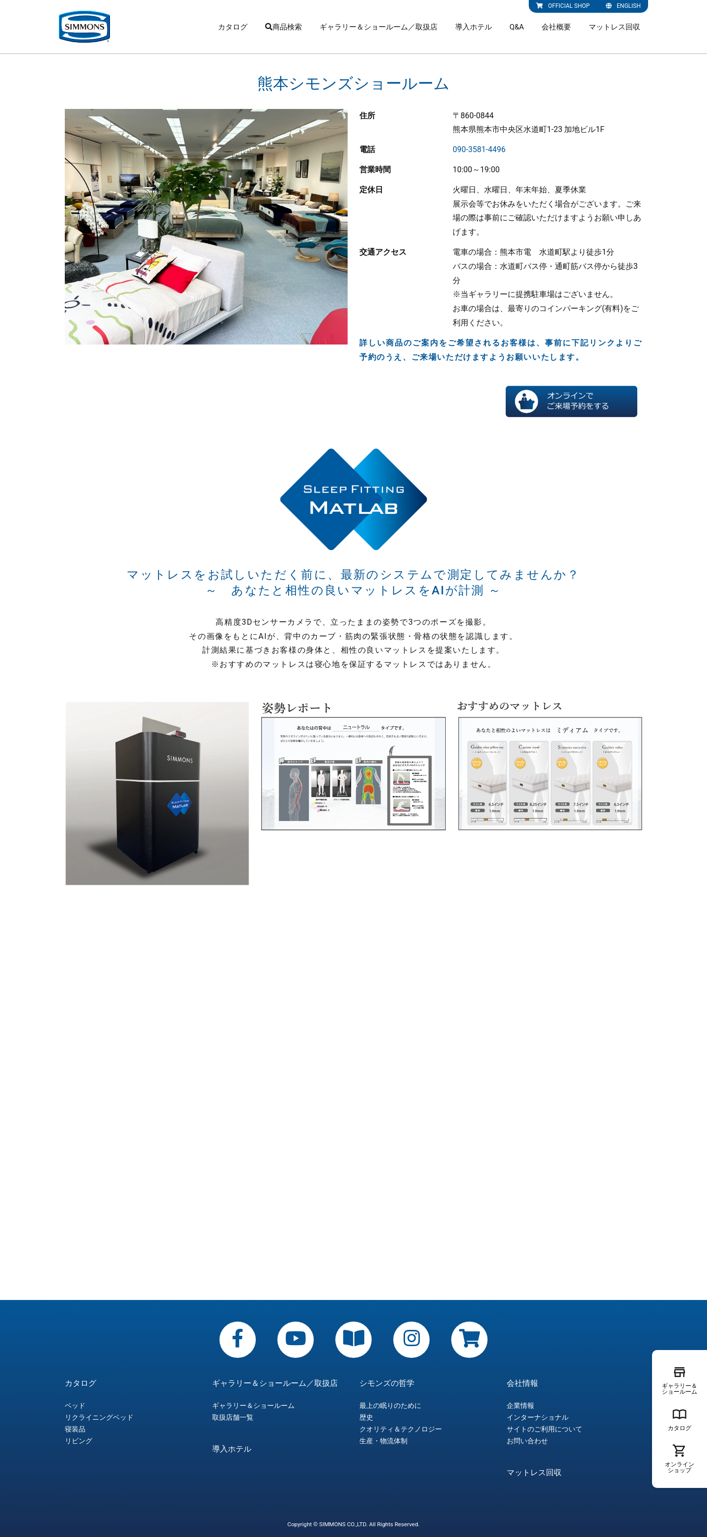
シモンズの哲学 (386, 1383)
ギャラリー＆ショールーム (253, 1405)
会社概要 (556, 27)
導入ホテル (473, 27)
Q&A (517, 27)
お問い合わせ (527, 1440)
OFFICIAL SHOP (563, 5)
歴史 (366, 1417)
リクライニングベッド (99, 1417)
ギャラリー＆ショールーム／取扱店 (378, 27)
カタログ (232, 27)
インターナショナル (538, 1417)
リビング (78, 1440)
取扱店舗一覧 (232, 1417)
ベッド (75, 1405)
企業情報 (520, 1405)
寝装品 (75, 1429)
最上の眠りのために (390, 1405)
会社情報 (522, 1383)
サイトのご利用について (544, 1429)
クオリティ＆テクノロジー (400, 1429)
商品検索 (283, 27)
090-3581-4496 (479, 149)
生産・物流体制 (383, 1440)
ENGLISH (623, 5)
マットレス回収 (614, 27)
